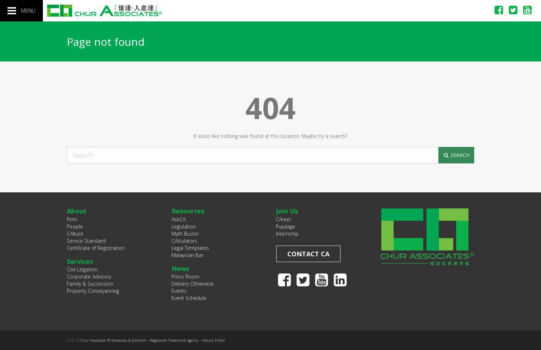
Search (456, 155)
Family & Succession (90, 283)
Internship (287, 233)
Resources (188, 211)
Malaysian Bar (187, 255)
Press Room (185, 276)
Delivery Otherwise (193, 283)
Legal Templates (190, 248)
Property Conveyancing (93, 290)
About (76, 211)
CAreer (283, 219)
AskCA (178, 219)
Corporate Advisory (89, 276)
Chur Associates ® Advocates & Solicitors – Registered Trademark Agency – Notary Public (152, 340)
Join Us (287, 211)
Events (179, 290)
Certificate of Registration (96, 248)
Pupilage (285, 226)
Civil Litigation (82, 269)
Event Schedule (189, 298)
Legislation (184, 226)
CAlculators (184, 240)
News (180, 268)
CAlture (75, 233)
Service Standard (86, 240)
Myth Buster (185, 233)
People (75, 226)
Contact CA (308, 254)
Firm (72, 219)
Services (80, 261)
